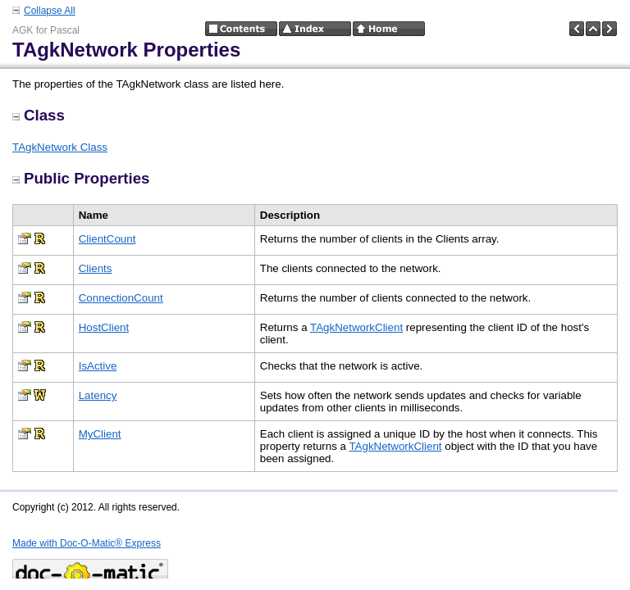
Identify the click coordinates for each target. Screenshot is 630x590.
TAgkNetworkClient (356, 327)
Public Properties (80, 178)
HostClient (104, 327)
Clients (95, 268)
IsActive (98, 366)
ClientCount (107, 239)
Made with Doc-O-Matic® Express (86, 543)
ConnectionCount (121, 298)
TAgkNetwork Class (59, 147)
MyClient (100, 434)
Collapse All (49, 10)
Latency (98, 395)
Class (38, 115)
